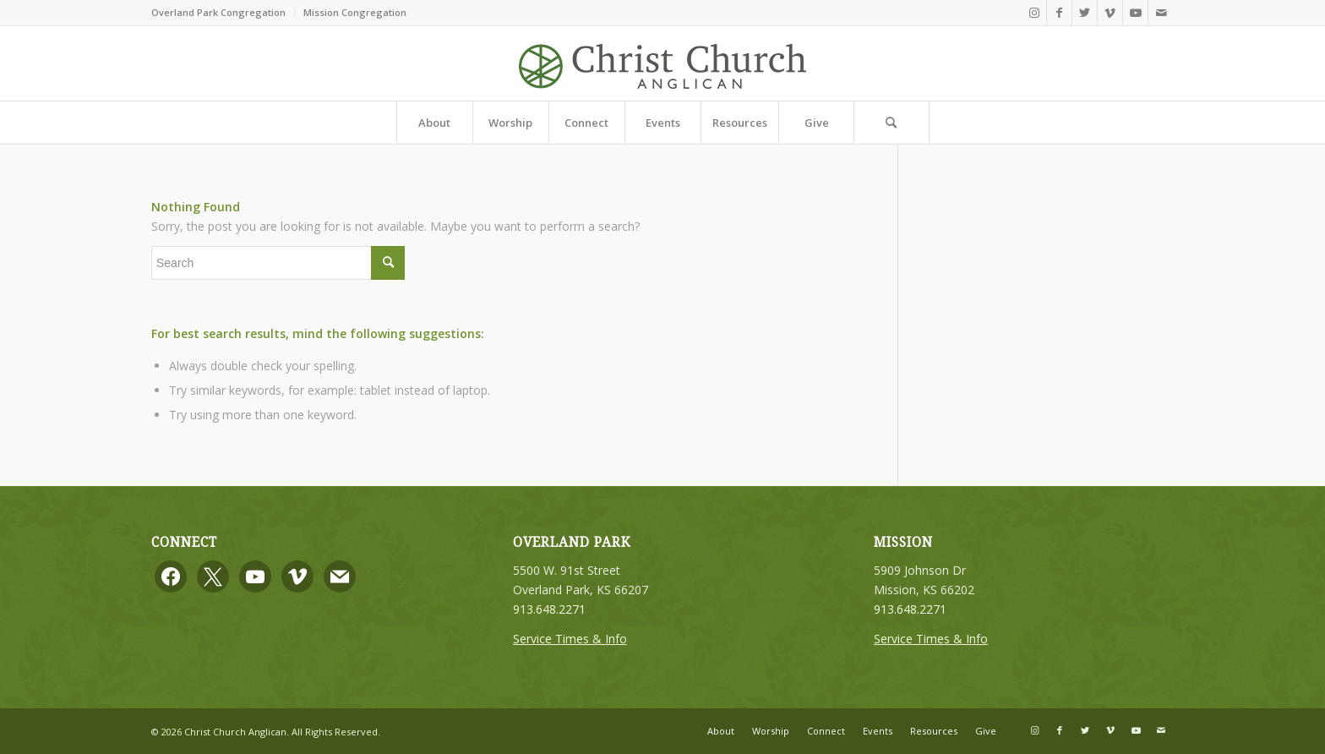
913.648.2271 (549, 609)
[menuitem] (223, 12)
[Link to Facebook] (1059, 12)
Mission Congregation (354, 12)
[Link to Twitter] (1084, 12)
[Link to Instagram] (1034, 12)
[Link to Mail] (1161, 12)
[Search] (891, 122)
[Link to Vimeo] (1110, 12)
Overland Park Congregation (218, 12)
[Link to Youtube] (1135, 12)
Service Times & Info (570, 639)
